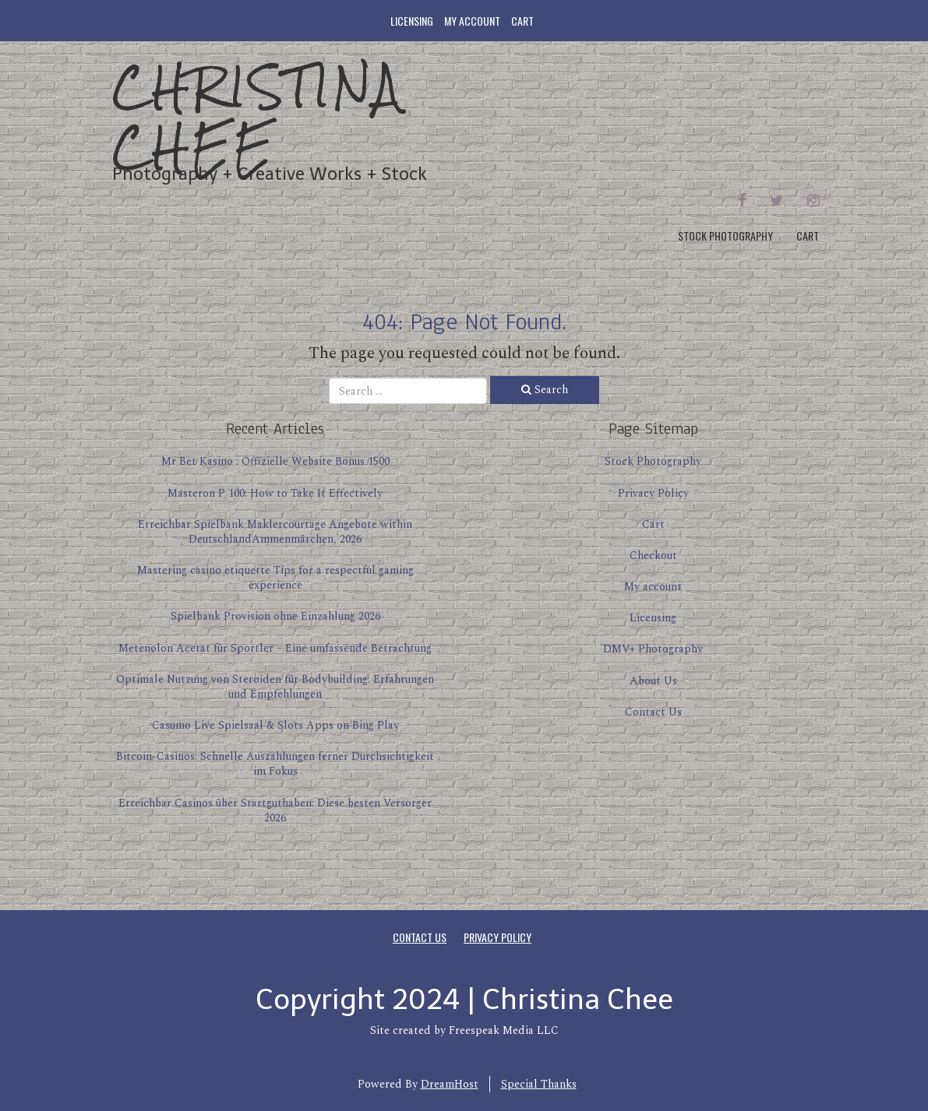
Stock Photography (725, 235)
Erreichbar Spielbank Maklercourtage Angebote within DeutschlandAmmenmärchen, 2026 (275, 531)
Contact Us (653, 712)
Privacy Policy (653, 493)
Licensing (411, 20)
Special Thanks (539, 1084)
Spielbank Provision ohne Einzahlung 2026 (275, 616)
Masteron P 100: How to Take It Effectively (275, 493)
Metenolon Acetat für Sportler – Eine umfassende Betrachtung (275, 648)
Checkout (653, 555)
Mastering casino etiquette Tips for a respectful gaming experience (275, 577)
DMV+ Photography (653, 649)
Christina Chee (258, 116)
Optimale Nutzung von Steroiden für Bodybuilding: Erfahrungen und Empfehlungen (275, 686)
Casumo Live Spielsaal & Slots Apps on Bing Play (275, 725)
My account (472, 20)
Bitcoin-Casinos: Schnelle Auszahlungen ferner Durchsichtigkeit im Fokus (275, 763)
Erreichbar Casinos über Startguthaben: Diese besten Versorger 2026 (275, 810)
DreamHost (449, 1084)
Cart (522, 20)
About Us (653, 681)
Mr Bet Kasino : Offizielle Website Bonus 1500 (275, 461)
